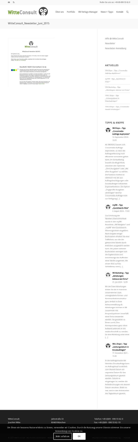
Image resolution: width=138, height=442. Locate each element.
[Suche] (127, 12)
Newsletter (110, 43)
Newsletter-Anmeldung (115, 48)
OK (79, 436)
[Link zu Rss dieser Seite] (13, 2)
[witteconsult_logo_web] (28, 12)
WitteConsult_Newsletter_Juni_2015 (28, 23)
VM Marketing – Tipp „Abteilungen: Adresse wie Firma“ (120, 276)
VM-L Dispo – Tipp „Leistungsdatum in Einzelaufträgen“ (112, 98)
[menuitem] (59, 12)
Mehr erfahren (62, 436)
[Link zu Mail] (9, 2)
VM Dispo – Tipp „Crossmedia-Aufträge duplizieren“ (121, 131)
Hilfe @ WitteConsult (114, 38)
